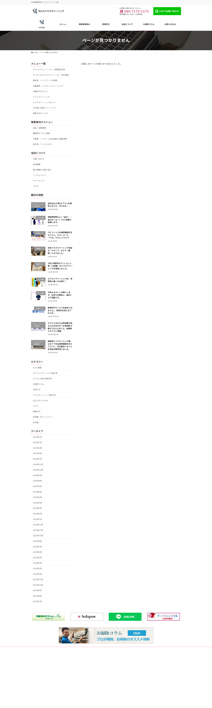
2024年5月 (37, 497)
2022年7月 (37, 601)
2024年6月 (37, 492)
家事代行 (36, 411)
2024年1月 (37, 519)
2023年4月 (37, 563)
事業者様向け (75, 649)
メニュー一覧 (48, 649)
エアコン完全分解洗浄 (42, 378)
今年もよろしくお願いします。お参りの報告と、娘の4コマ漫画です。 (59, 295)
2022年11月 (38, 579)
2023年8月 (37, 541)
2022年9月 (37, 590)
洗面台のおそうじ (40, 91)
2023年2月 (37, 568)
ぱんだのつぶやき (40, 400)
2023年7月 (37, 546)
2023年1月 (37, 574)
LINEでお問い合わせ (169, 11)
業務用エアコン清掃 (41, 133)
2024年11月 (38, 464)
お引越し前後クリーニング (44, 108)
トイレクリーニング (41, 97)
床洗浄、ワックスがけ (42, 144)
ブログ (36, 186)
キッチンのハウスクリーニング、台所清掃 (51, 75)
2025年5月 (37, 448)
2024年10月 (38, 470)
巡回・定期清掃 (39, 128)
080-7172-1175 (42, 669)
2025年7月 (37, 442)
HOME (36, 649)
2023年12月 (38, 524)
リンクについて (39, 175)
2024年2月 (37, 514)
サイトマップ (38, 181)
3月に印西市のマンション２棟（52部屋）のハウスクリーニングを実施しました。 (60, 266)
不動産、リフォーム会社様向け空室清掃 (50, 139)
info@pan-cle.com (42, 685)
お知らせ (36, 389)
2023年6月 (37, 552)
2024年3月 (37, 508)
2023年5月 (37, 557)
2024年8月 (37, 481)
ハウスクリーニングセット (44, 102)
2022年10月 (38, 585)
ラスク (36, 406)
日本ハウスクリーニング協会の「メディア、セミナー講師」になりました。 (60, 250)
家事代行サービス (40, 113)
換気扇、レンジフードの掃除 (45, 80)
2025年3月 (37, 453)
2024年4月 (37, 502)
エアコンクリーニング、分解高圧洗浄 (49, 69)
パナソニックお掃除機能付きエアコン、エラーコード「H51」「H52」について (60, 235)
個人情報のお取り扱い (42, 170)
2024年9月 (37, 475)
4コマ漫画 (37, 367)
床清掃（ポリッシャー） (43, 417)
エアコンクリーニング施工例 (45, 373)
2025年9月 (37, 437)
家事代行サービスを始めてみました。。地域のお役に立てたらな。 (60, 310)
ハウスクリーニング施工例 (44, 395)
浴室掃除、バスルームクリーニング (48, 86)
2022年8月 (37, 596)
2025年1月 (37, 459)
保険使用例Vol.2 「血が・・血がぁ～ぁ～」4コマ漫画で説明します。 (60, 219)
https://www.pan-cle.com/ (46, 689)
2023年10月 (38, 535)
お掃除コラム (38, 384)
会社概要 (36, 164)
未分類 (36, 422)
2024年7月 (37, 486)
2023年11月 (38, 530)
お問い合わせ (38, 159)
